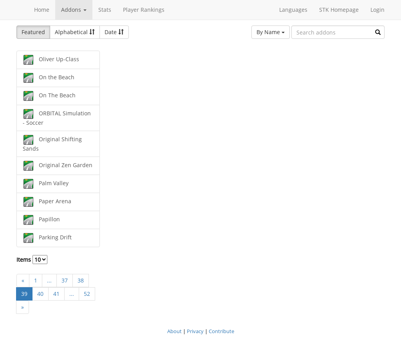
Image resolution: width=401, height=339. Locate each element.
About (174, 331)
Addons (74, 9)
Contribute (221, 331)
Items (31, 259)
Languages (293, 9)
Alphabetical (75, 32)
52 (87, 293)
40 (40, 293)
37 (64, 280)
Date (114, 32)
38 (81, 280)
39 (24, 293)
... (49, 280)
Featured (33, 32)
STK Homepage (339, 9)
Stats (104, 9)
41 (56, 293)
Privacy (195, 331)
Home (41, 9)
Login (377, 9)
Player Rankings (143, 9)
